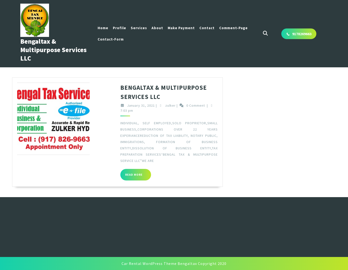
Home (103, 28)
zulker (175, 105)
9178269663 (302, 33)
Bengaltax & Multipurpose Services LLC (53, 49)
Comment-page (233, 28)
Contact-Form (111, 39)
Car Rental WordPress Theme (149, 263)
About (157, 28)
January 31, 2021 (145, 105)
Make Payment (181, 28)
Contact (207, 28)
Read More (142, 176)
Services (139, 28)
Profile (119, 28)
